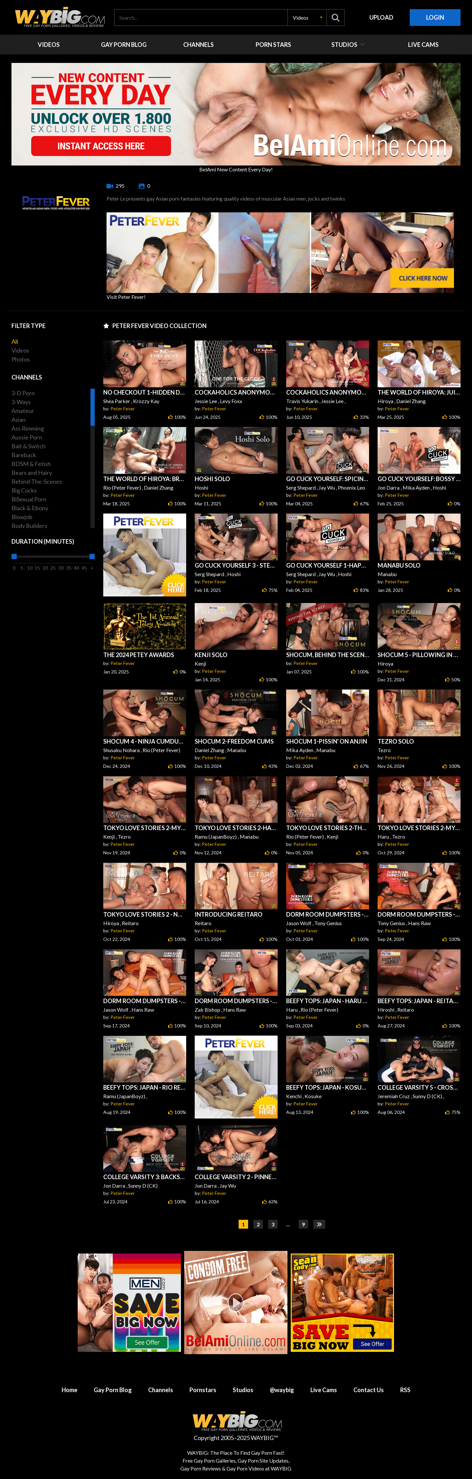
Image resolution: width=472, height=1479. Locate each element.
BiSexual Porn (29, 499)
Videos (20, 350)
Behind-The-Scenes (36, 481)
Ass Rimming (27, 428)
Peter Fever (122, 408)
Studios (243, 1389)
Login (435, 17)
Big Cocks (24, 490)
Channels (160, 1389)
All (14, 341)
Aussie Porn (26, 437)
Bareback (23, 454)
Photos (20, 359)
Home (69, 1389)
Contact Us (368, 1389)
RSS (405, 1389)
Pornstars (202, 1389)
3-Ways (21, 401)
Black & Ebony (29, 508)
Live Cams (323, 1389)
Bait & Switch (28, 446)
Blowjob (21, 516)
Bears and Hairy (31, 472)
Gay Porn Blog (113, 1389)
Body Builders (29, 525)
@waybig (282, 1389)
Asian (18, 419)
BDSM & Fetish (31, 463)
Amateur (22, 410)
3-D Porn (23, 393)
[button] (307, 17)
